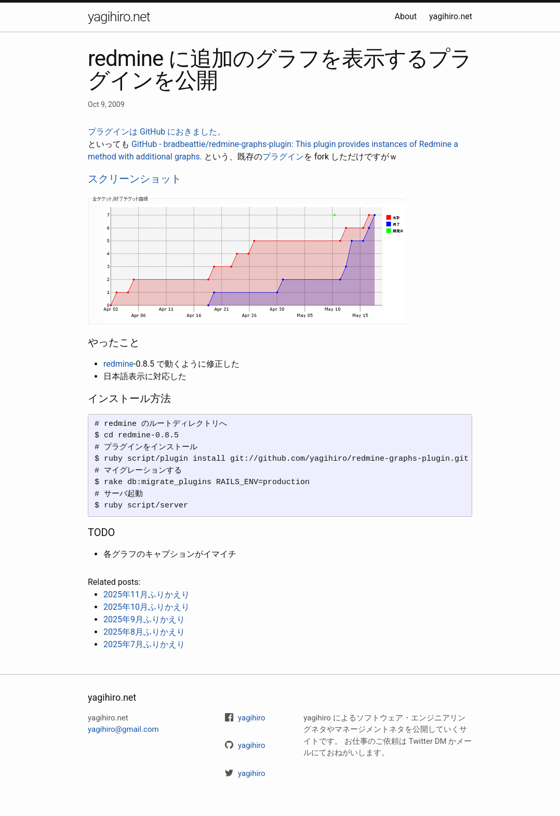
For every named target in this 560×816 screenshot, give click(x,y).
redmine (118, 364)
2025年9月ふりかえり (144, 619)
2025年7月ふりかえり (144, 644)
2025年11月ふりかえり (146, 594)
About (406, 16)
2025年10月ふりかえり (146, 607)
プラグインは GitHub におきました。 (156, 132)
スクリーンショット (134, 178)
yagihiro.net (119, 16)
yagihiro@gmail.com (123, 729)
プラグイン (283, 157)
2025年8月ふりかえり (144, 632)
